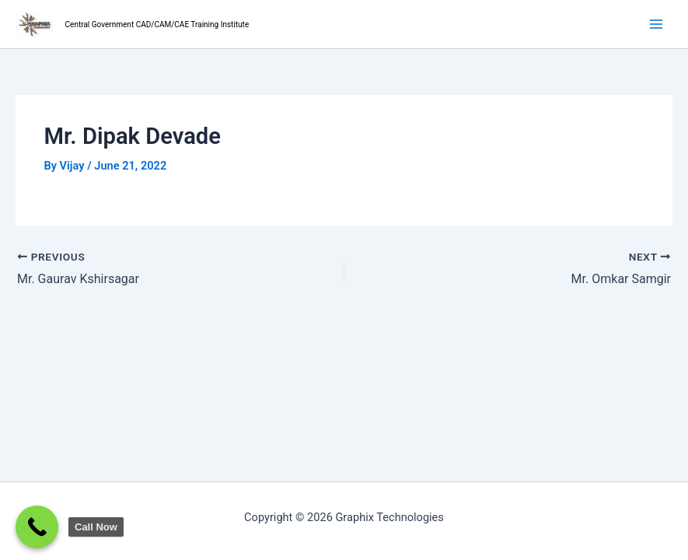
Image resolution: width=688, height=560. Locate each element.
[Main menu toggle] (656, 24)
